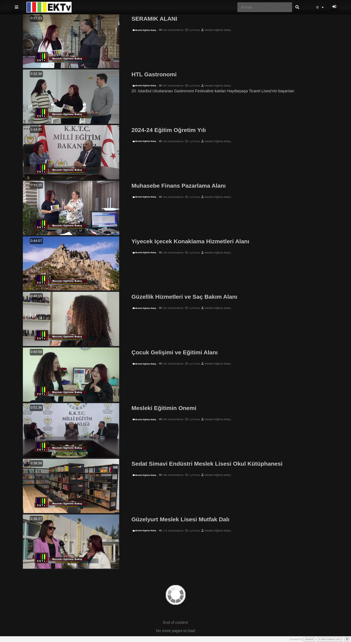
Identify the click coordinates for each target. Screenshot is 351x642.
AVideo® (309, 639)
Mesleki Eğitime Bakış (144, 30)
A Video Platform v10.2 (330, 639)
